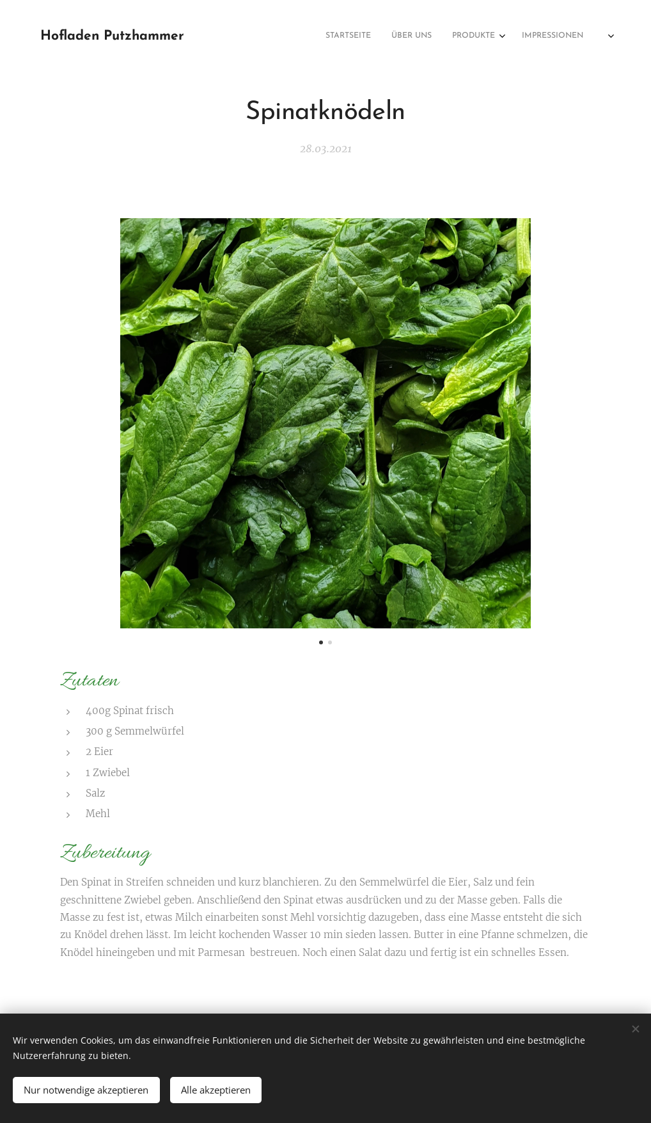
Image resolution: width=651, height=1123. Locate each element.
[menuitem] (533, 36)
